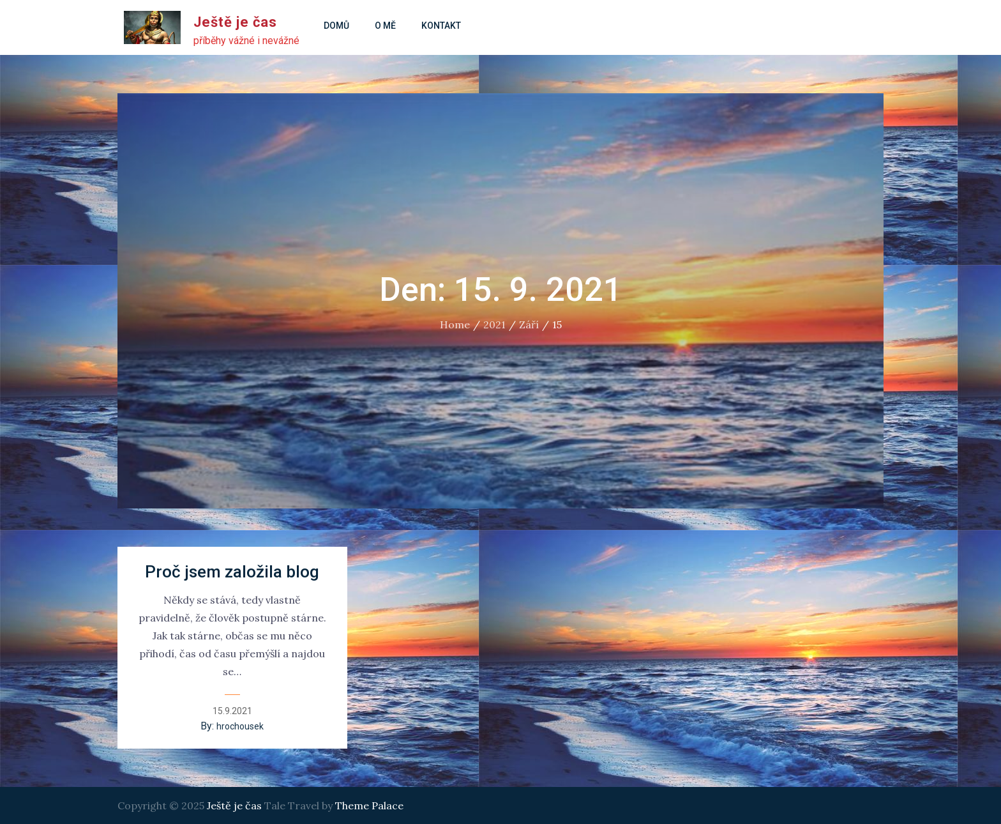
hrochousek (240, 726)
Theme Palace (369, 805)
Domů (336, 25)
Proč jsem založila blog (232, 571)
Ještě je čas (235, 22)
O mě (385, 25)
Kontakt (441, 25)
